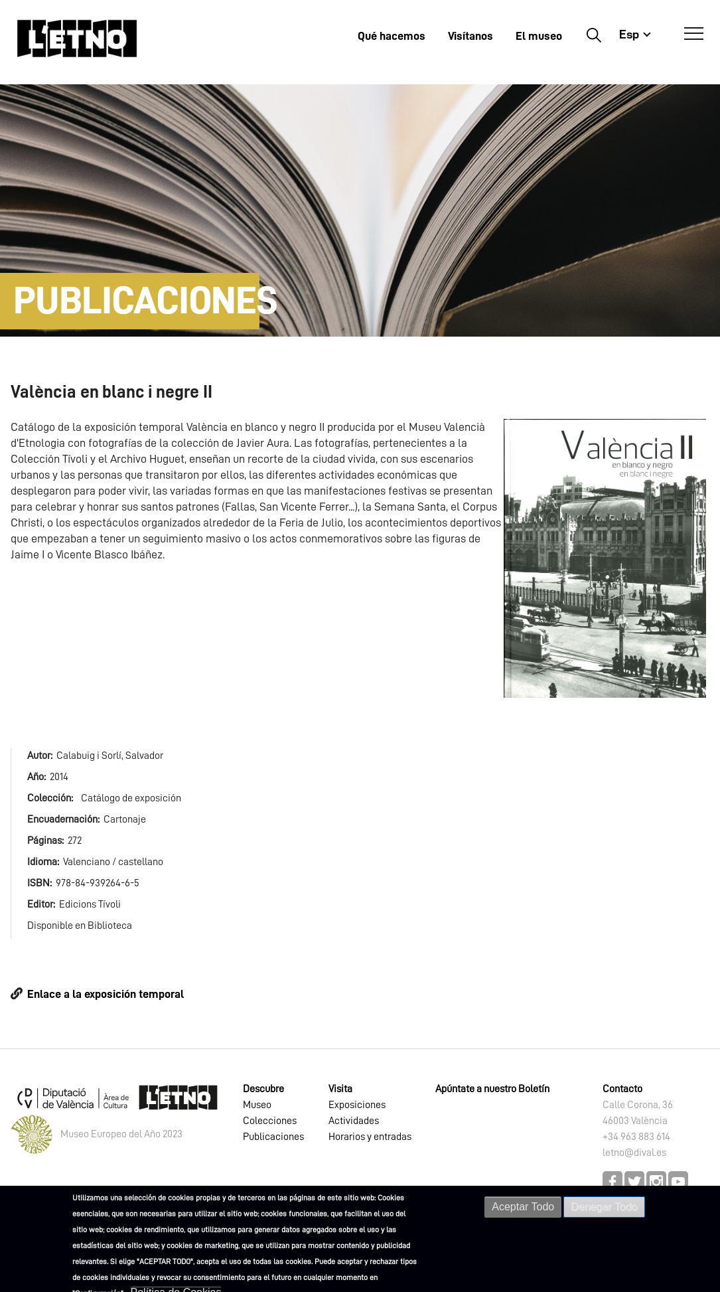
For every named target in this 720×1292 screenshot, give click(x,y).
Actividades (353, 1120)
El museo (539, 36)
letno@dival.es (634, 1152)
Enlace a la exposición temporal (105, 994)
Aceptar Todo (523, 1208)
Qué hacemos (391, 36)
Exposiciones (357, 1104)
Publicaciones (273, 1136)
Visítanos (470, 36)
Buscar (594, 34)
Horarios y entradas (369, 1136)
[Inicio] (77, 38)
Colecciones (270, 1120)
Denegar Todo (604, 1208)
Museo (257, 1104)
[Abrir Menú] (693, 33)
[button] (605, 557)
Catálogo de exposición (131, 798)
